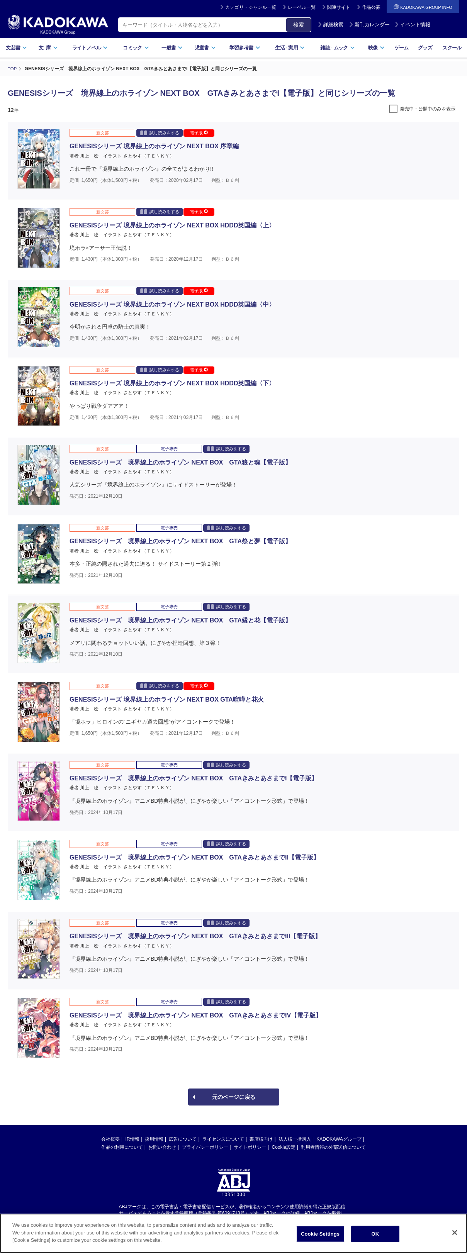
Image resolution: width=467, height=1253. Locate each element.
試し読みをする (159, 132)
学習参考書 (244, 48)
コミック (136, 48)
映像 (376, 48)
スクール (451, 48)
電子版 (199, 132)
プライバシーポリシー (205, 1147)
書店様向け (261, 1138)
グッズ (425, 48)
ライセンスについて (223, 1138)
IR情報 (132, 1138)
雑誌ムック (337, 48)
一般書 (172, 48)
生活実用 (290, 48)
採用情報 (154, 1138)
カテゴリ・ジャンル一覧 (250, 7)
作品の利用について (122, 1147)
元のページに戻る (233, 1097)
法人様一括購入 (295, 1138)
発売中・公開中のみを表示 (427, 108)
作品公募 (371, 7)
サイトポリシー (250, 1147)
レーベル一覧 (302, 7)
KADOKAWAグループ (338, 1138)
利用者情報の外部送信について (333, 1147)
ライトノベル (90, 48)
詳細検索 (330, 24)
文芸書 (16, 48)
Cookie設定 (283, 1147)
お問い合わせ (162, 1147)
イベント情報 (412, 24)
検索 (298, 25)
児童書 (205, 48)
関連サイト (338, 7)
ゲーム (401, 48)
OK (375, 1234)
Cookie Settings (320, 1234)
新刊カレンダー (369, 24)
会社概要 (110, 1138)
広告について (183, 1138)
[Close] (454, 1232)
